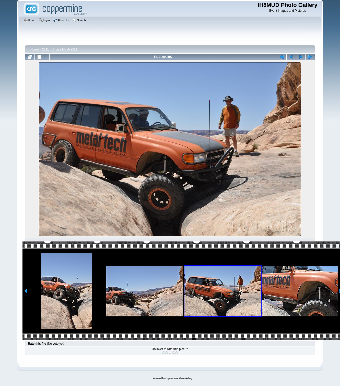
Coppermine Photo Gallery (178, 378)
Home (34, 49)
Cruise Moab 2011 (64, 49)
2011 (45, 49)
